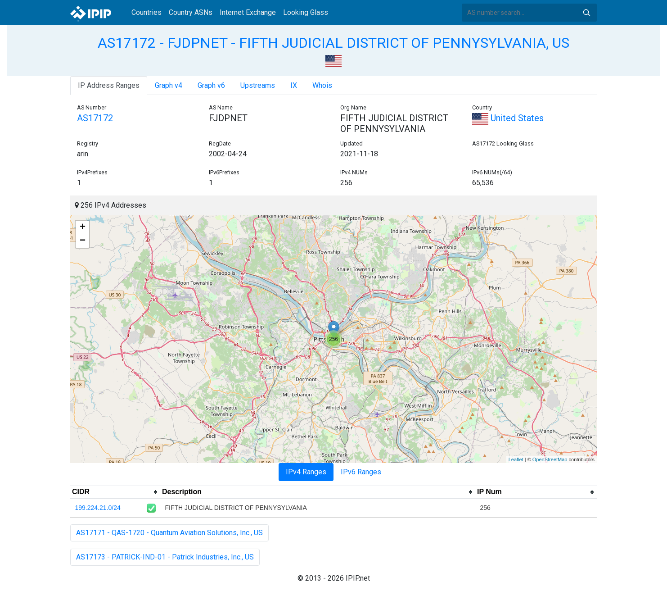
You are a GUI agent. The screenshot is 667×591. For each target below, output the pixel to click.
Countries (146, 12)
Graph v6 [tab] (211, 85)
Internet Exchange (248, 12)
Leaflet (516, 459)
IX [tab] (293, 85)
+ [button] (83, 227)
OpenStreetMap (550, 459)
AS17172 (95, 118)
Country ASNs (190, 12)
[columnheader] (115, 492)
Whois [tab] (322, 85)
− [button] (83, 241)
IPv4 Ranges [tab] (306, 472)
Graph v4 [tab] (168, 85)
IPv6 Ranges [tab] (361, 472)
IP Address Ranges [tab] (109, 85)
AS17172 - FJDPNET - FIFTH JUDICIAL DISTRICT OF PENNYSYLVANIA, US (333, 42)
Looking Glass (305, 12)
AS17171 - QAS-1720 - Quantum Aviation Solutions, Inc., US (169, 532)
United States (508, 118)
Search (586, 13)
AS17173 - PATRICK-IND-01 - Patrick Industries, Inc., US (165, 557)
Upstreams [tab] (257, 85)
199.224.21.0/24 (98, 507)
